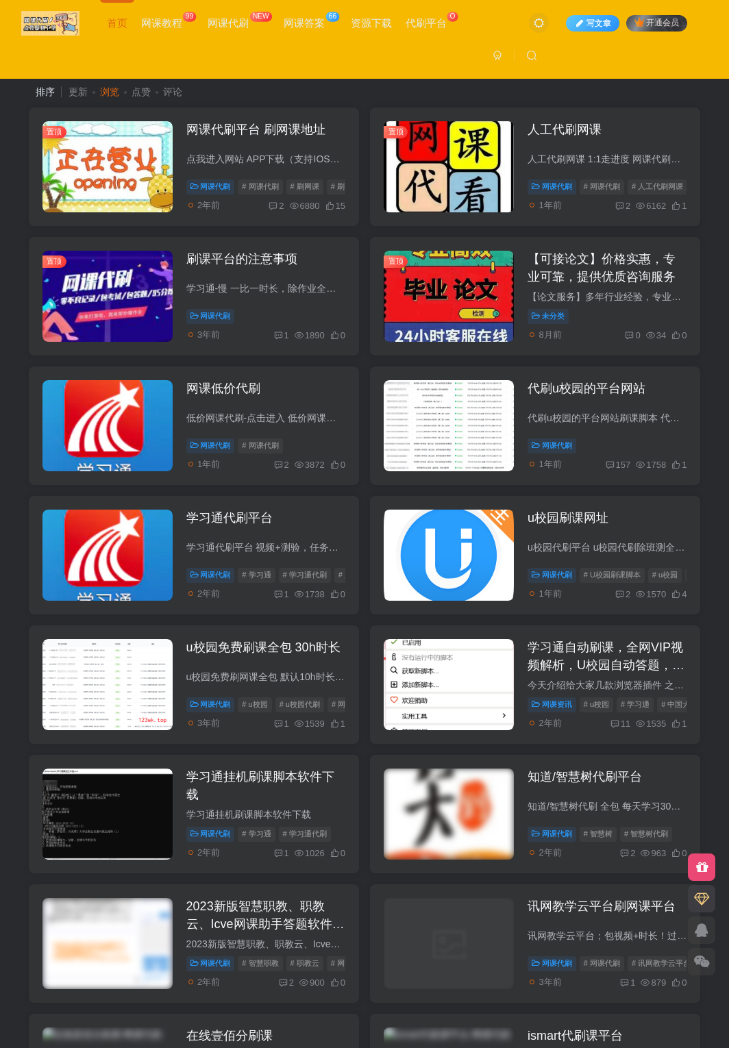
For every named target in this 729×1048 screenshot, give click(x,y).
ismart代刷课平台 (575, 1036)
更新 (78, 91)
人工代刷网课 (565, 129)
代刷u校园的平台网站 (586, 388)
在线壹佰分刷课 (229, 1036)
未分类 (548, 316)
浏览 (109, 91)
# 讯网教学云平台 (661, 963)
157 (618, 465)
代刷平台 (432, 20)
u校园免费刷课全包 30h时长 (263, 647)
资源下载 (371, 23)
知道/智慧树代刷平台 (585, 777)
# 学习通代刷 (305, 575)
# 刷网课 (305, 186)
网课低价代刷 (223, 388)
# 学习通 (256, 575)
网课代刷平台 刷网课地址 (255, 129)
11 (620, 724)
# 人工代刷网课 (657, 186)
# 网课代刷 (260, 186)
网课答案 (311, 20)
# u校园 (665, 575)
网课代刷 (240, 20)
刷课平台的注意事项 (241, 259)
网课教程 (168, 20)
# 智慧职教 (260, 963)
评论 (172, 91)
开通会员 (656, 22)
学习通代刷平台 (229, 518)
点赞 (141, 91)
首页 (117, 23)
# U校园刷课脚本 (612, 575)
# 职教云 (305, 963)
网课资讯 (552, 704)
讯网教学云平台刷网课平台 (602, 906)
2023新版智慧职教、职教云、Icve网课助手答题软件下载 (265, 923)
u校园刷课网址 (568, 518)
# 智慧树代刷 (646, 833)
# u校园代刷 (300, 704)
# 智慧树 (598, 833)
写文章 (592, 23)
